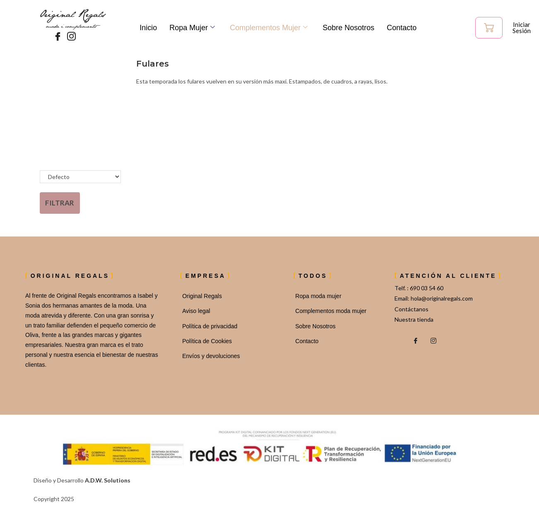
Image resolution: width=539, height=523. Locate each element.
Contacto (401, 28)
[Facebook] (56, 37)
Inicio (148, 28)
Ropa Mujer (192, 28)
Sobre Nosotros (348, 28)
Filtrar (59, 202)
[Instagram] (69, 37)
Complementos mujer (269, 28)
